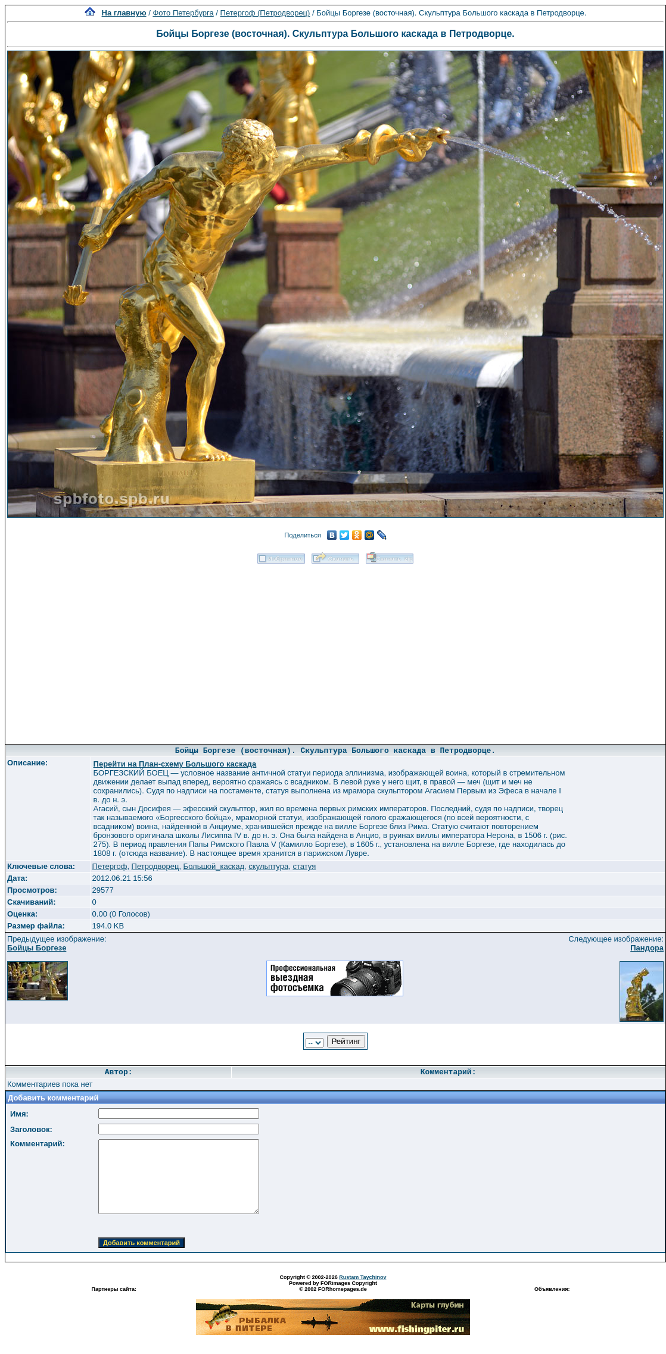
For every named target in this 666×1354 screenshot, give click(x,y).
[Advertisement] (335, 650)
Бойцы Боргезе (36, 947)
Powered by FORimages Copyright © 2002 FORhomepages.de (333, 1286)
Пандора (647, 947)
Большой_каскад (213, 866)
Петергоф (109, 866)
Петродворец (155, 866)
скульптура (268, 866)
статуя (304, 866)
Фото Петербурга (183, 12)
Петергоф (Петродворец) (265, 12)
